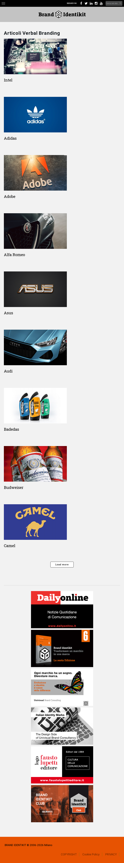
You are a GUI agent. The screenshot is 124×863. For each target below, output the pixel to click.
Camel (9, 545)
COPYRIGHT (69, 854)
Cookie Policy (91, 854)
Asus (8, 312)
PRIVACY (111, 854)
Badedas (11, 429)
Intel (8, 80)
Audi (8, 371)
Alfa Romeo (14, 254)
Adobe (9, 196)
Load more (62, 564)
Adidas (10, 138)
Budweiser (13, 487)
